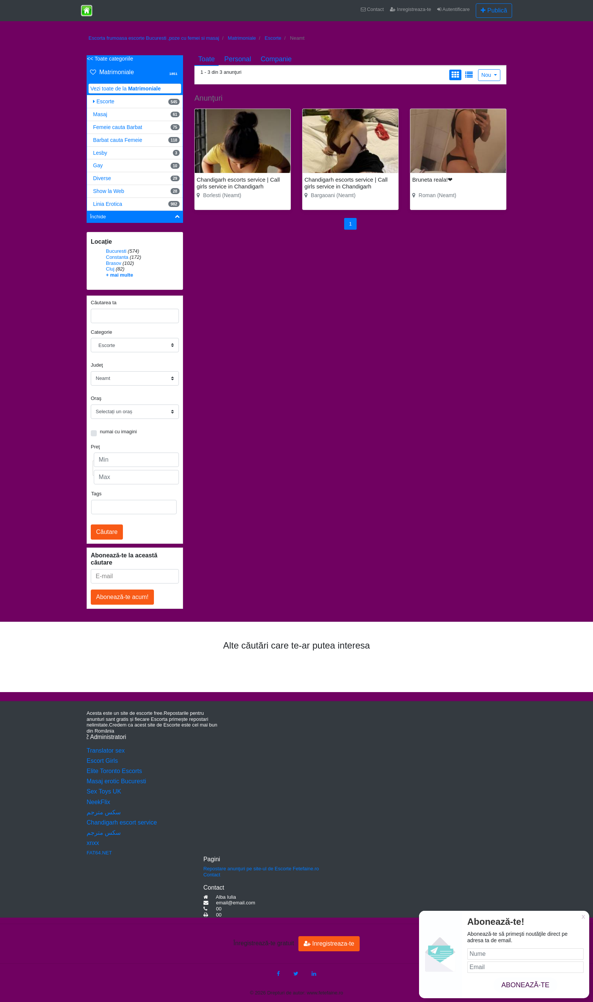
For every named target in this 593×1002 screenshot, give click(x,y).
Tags (96, 493)
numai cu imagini (118, 431)
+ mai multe (119, 275)
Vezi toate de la (125, 89)
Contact (372, 9)
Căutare (107, 532)
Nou (487, 75)
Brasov (113, 263)
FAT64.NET (99, 853)
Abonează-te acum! (122, 597)
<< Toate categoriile (110, 59)
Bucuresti (116, 251)
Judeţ (97, 365)
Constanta (117, 257)
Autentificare (453, 9)
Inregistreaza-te (410, 9)
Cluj (110, 269)
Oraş (96, 398)
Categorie (101, 332)
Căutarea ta (103, 302)
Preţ (95, 447)
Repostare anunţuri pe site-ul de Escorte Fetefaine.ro (261, 868)
